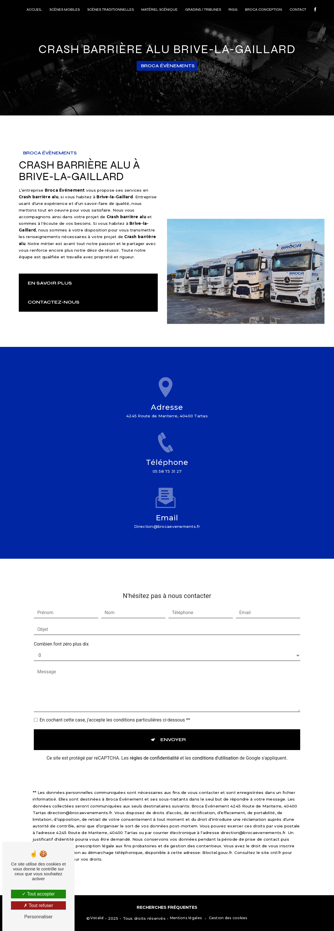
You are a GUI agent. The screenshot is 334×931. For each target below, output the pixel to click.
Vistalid (97, 918)
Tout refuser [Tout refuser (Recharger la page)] (38, 905)
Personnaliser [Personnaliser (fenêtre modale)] (38, 916)
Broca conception (263, 10)
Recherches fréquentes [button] (167, 907)
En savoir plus (50, 283)
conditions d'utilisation (215, 751)
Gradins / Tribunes (203, 10)
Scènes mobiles (64, 10)
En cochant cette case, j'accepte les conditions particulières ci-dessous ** (115, 713)
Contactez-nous (53, 302)
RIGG (233, 10)
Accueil (34, 10)
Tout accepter (38, 893)
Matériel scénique (159, 10)
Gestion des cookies (228, 918)
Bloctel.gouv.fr (217, 846)
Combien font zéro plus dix (61, 637)
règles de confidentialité (154, 751)
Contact (298, 10)
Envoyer (173, 733)
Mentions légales (186, 918)
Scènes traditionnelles (110, 10)
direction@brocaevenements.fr (167, 519)
